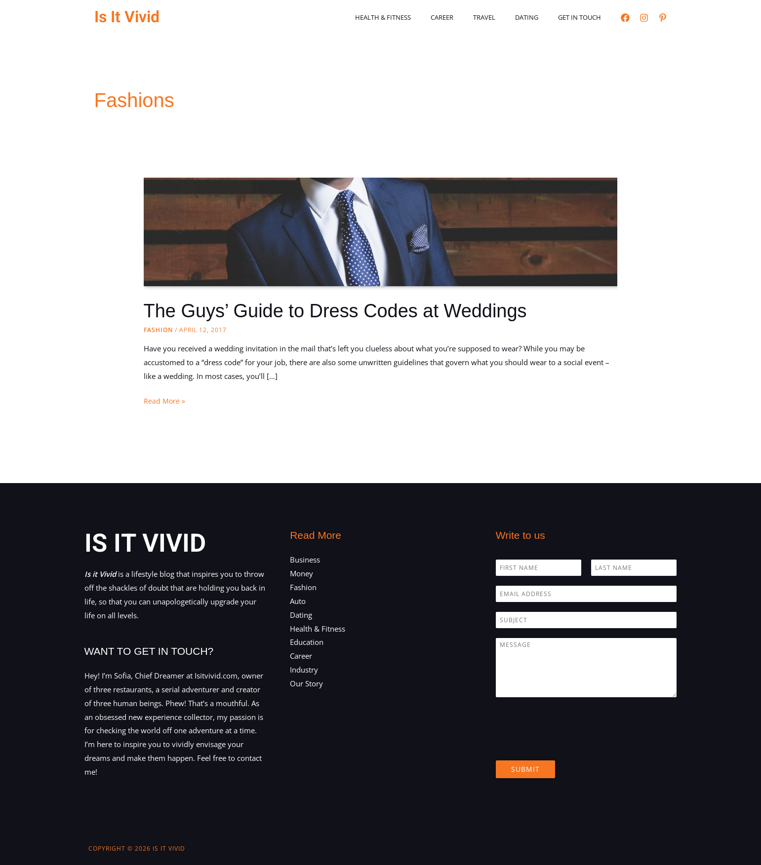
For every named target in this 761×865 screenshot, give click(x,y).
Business (305, 559)
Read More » (165, 401)
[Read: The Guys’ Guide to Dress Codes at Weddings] (381, 265)
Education (306, 642)
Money (301, 573)
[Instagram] (644, 17)
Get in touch (582, 17)
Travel (501, 17)
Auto (298, 601)
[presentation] (571, 744)
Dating (537, 17)
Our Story (306, 683)
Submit (525, 769)
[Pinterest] (662, 17)
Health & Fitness (414, 17)
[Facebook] (625, 17)
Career (466, 17)
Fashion (158, 330)
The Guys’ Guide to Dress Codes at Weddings (346, 310)
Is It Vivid (127, 17)
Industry (304, 670)
